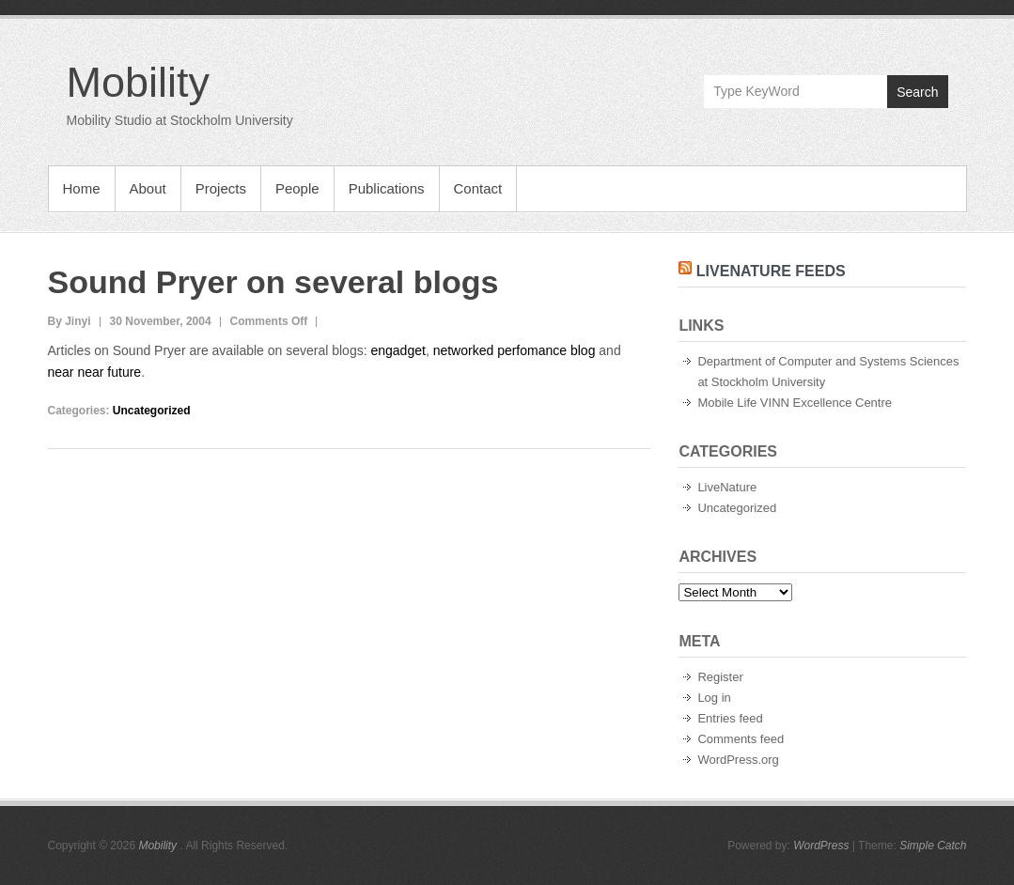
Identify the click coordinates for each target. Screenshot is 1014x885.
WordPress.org (737, 760)
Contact (478, 188)
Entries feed (729, 718)
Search (917, 92)
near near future (95, 372)
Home (82, 188)
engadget (397, 350)
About (148, 188)
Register (719, 677)
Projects (220, 188)
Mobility (139, 82)
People (297, 188)
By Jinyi (69, 321)
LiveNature (727, 487)
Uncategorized (152, 410)
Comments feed (740, 739)
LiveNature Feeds (771, 271)
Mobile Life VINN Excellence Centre (794, 403)
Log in (713, 698)
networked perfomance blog (516, 350)
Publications (387, 188)
